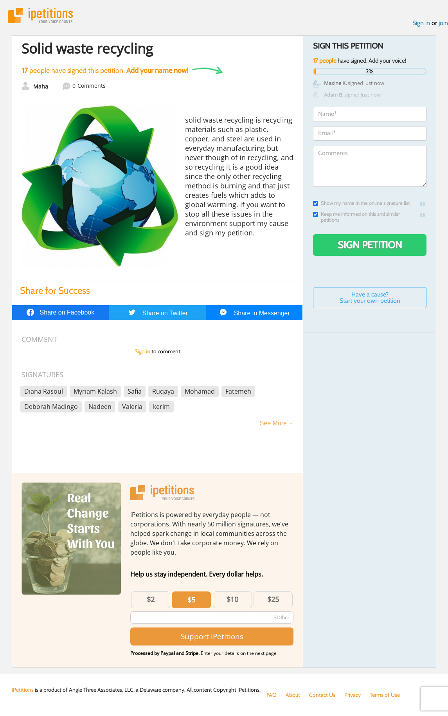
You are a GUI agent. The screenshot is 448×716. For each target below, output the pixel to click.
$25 (273, 599)
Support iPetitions (212, 636)
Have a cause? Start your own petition (370, 297)
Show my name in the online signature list (361, 203)
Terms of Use (385, 694)
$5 (191, 599)
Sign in (421, 23)
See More (273, 423)
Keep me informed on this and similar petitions (356, 217)
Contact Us (322, 694)
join (443, 23)
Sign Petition (370, 245)
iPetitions (40, 15)
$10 (232, 599)
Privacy (352, 694)
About (293, 694)
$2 (151, 599)
